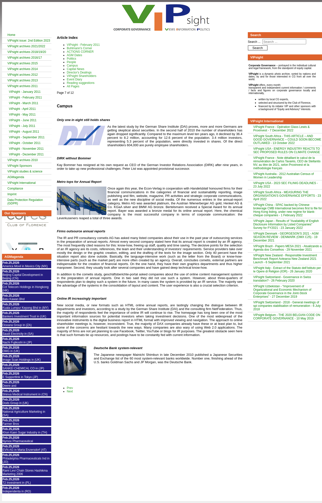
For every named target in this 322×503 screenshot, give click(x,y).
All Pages (73, 86)
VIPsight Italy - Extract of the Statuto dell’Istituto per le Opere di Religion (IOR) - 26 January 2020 (287, 269)
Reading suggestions (80, 83)
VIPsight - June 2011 (22, 120)
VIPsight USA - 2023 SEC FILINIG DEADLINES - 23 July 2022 (285, 184)
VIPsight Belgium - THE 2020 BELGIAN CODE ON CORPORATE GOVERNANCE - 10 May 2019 (286, 316)
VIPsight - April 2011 (22, 109)
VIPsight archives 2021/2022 (26, 46)
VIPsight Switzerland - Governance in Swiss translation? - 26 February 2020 (282, 278)
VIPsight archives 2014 (22, 69)
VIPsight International (21, 183)
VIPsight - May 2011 (22, 114)
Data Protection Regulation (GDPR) (25, 201)
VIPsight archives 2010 (22, 160)
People (71, 62)
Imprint (12, 194)
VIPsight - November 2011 (26, 148)
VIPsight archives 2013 (22, 80)
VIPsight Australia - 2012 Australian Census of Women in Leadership (283, 175)
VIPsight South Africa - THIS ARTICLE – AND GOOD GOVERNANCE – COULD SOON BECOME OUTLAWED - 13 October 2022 (287, 139)
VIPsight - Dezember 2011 (26, 154)
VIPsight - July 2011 (22, 126)
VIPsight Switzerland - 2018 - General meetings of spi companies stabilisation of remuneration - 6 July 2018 (287, 306)
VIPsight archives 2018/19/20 (26, 52)
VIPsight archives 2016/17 (24, 57)
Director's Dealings (79, 72)
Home (11, 35)
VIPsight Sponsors (19, 166)
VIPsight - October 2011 (25, 143)
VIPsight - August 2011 (24, 131)
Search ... (254, 42)
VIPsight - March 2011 (23, 103)
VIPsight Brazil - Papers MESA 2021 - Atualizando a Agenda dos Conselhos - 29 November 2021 (287, 247)
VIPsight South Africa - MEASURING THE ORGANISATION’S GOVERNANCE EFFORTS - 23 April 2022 (287, 196)
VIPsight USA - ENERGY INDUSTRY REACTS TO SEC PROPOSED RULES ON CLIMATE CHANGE (286, 150)
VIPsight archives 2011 (22, 86)
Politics (71, 58)
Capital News (75, 69)
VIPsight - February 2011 (25, 97)
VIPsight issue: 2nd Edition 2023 (28, 40)
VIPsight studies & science (24, 171)
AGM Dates (74, 55)
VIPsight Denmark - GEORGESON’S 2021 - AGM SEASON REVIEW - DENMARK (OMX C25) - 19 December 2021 (286, 237)
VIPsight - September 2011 (27, 137)
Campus (72, 65)
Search (257, 48)
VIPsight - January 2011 (25, 92)
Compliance (15, 188)
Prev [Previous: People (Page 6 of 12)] (70, 388)
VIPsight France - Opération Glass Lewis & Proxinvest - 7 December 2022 (281, 128)
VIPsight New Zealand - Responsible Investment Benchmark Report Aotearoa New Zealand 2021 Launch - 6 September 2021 (285, 259)
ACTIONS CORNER (80, 51)
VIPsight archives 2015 (22, 63)
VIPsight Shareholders (81, 76)
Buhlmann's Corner (79, 48)
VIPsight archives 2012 (22, 74)
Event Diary (74, 79)
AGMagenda (15, 177)
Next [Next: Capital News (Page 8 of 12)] (70, 391)
